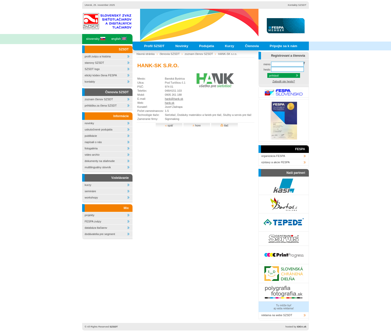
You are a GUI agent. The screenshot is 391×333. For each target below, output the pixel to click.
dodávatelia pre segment (100, 234)
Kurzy (229, 46)
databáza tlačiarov (96, 227)
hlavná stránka (146, 53)
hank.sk (169, 102)
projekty (89, 215)
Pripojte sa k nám (283, 46)
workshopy (91, 197)
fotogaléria (91, 148)
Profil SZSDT (154, 46)
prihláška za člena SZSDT (101, 105)
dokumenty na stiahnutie (100, 160)
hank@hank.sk (174, 98)
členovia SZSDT (170, 53)
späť (169, 125)
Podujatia (206, 46)
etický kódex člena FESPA (101, 75)
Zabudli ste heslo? (283, 81)
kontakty (90, 81)
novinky (89, 123)
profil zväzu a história (98, 56)
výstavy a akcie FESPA (275, 162)
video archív (92, 154)
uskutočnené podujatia (98, 129)
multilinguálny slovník (98, 167)
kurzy (88, 184)
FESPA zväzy (93, 221)
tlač (224, 125)
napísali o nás (93, 142)
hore (197, 125)
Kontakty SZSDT (297, 5)
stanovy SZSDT (94, 62)
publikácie (91, 135)
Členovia (252, 46)
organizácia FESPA (273, 155)
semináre (90, 191)
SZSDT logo (92, 69)
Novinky (181, 46)
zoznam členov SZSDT (99, 99)
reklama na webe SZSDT (276, 315)
